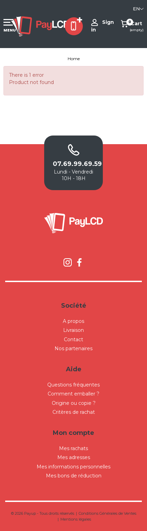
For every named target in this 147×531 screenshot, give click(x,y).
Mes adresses (73, 457)
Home (74, 58)
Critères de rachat (73, 412)
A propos (73, 321)
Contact (73, 339)
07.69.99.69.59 (73, 164)
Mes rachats (73, 448)
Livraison (73, 330)
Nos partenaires (73, 348)
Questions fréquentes (73, 385)
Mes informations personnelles (73, 467)
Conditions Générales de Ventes (107, 513)
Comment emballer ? (73, 394)
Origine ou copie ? (74, 403)
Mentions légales (75, 519)
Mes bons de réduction (73, 476)
